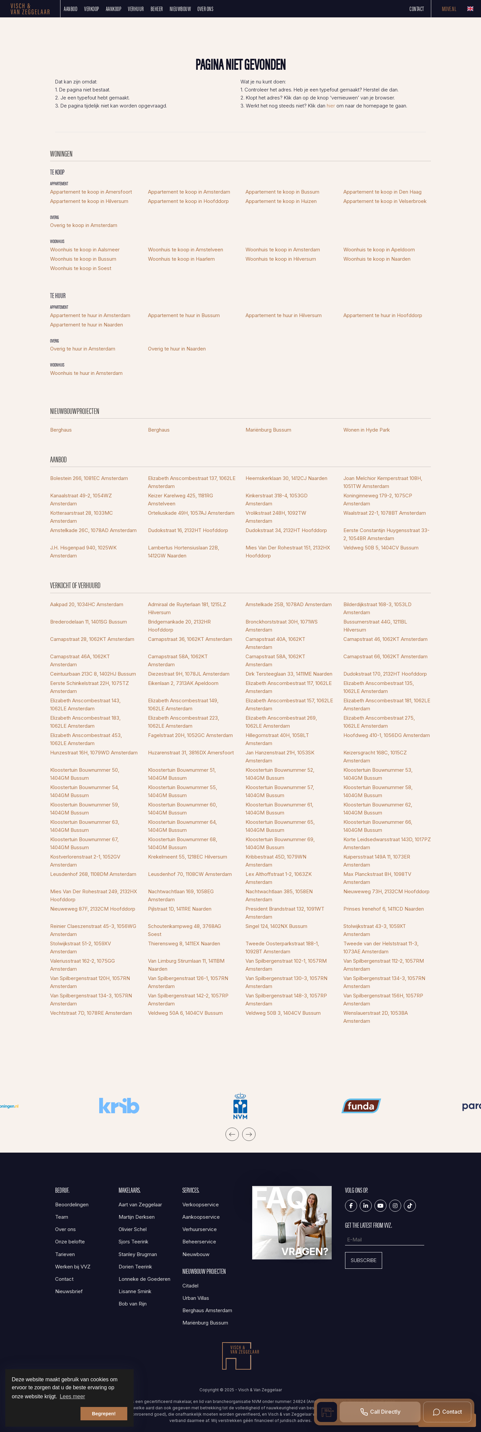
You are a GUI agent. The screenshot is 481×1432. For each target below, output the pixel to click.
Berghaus (61, 430)
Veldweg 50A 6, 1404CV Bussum (185, 1013)
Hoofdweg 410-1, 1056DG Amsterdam (386, 735)
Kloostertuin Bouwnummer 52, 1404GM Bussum (280, 774)
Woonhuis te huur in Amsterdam (86, 373)
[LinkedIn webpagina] (366, 1206)
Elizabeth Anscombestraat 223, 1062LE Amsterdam (183, 722)
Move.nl (449, 8)
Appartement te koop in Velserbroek (385, 201)
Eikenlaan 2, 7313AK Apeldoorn (183, 683)
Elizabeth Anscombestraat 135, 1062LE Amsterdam (378, 687)
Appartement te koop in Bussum (282, 192)
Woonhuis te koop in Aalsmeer (85, 249)
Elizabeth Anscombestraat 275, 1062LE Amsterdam (379, 722)
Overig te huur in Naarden (177, 348)
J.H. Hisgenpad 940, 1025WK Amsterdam (83, 551)
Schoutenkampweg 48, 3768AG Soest (184, 930)
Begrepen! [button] (104, 1413)
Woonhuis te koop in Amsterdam (283, 249)
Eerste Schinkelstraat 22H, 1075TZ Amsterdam (89, 687)
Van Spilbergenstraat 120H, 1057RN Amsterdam (90, 982)
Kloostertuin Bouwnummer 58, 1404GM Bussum (378, 791)
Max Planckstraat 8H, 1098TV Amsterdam (377, 878)
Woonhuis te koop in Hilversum (281, 259)
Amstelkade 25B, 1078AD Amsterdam (289, 604)
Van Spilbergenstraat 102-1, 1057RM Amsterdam (286, 965)
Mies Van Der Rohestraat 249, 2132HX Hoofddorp (93, 895)
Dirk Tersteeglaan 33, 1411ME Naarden (289, 674)
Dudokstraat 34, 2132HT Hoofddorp (286, 530)
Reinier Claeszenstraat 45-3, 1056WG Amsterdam (93, 930)
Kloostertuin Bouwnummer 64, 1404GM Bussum (182, 826)
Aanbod (70, 8)
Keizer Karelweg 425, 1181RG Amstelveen (180, 499)
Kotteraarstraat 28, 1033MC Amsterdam (81, 517)
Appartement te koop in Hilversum (89, 201)
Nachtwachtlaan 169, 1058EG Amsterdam (181, 895)
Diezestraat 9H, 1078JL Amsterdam (188, 674)
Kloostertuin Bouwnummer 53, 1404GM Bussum (378, 774)
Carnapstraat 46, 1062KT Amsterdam (385, 639)
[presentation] (232, 1134)
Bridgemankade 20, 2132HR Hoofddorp (179, 626)
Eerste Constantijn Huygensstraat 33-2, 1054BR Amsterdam (386, 534)
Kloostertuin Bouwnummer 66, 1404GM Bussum (377, 826)
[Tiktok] (410, 1206)
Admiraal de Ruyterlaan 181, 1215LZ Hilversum (187, 608)
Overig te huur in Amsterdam (82, 348)
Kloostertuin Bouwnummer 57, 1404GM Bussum (280, 791)
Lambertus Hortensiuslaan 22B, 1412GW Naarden (183, 551)
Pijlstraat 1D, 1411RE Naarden (179, 909)
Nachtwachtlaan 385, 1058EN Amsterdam (279, 895)
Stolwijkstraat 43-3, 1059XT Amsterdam (374, 930)
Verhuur (136, 8)
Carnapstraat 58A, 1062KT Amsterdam (178, 660)
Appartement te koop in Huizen (281, 201)
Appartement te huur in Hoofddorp (382, 315)
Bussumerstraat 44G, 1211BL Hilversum (375, 626)
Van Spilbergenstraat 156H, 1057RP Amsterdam (383, 999)
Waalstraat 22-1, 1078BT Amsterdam (384, 513)
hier (331, 105)
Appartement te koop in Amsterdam (189, 192)
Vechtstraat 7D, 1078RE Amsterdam (91, 1013)
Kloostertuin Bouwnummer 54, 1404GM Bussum (84, 791)
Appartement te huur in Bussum (184, 315)
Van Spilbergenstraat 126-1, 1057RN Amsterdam (188, 982)
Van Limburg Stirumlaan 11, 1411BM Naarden (186, 965)
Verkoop (91, 8)
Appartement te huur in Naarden (86, 324)
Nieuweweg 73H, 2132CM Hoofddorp (386, 891)
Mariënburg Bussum (268, 430)
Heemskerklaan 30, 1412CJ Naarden (286, 478)
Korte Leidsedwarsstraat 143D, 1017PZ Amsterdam (387, 843)
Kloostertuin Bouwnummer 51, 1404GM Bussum (182, 774)
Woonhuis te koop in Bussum (83, 259)
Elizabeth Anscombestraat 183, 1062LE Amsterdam (85, 722)
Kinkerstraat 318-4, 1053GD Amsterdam (277, 499)
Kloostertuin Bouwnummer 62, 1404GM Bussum (377, 808)
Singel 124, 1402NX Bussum (276, 926)
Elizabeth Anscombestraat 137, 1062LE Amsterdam (191, 482)
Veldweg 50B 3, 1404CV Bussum (283, 1013)
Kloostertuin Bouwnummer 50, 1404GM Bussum (84, 774)
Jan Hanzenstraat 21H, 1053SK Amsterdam (280, 756)
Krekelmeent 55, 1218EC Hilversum (187, 857)
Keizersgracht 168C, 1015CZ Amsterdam (375, 756)
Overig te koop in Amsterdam (83, 225)
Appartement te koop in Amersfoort (91, 192)
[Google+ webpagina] (395, 1206)
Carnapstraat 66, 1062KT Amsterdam (385, 656)
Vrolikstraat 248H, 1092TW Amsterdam (276, 517)
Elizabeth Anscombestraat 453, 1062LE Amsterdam (86, 739)
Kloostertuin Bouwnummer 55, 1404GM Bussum (182, 791)
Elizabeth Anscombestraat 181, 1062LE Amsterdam (386, 704)
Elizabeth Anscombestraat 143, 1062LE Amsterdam (85, 704)
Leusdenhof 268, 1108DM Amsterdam (93, 874)
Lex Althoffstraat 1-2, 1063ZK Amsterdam (279, 878)
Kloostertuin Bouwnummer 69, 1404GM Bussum (280, 843)
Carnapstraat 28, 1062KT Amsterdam (92, 639)
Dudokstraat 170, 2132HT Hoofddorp (385, 674)
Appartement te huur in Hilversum (284, 315)
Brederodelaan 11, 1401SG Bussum (88, 622)
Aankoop (114, 8)
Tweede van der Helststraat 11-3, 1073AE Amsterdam (381, 947)
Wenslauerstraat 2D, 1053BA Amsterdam (375, 1017)
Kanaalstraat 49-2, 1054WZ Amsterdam (81, 499)
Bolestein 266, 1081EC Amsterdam (89, 478)
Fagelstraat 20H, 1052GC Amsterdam (190, 735)
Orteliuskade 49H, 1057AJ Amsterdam (191, 513)
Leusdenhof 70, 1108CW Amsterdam (190, 874)
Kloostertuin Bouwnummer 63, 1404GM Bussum (84, 826)
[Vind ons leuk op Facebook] (351, 1206)
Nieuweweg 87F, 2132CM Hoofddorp (92, 909)
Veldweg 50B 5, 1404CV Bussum (381, 547)
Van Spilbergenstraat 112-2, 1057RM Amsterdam (383, 965)
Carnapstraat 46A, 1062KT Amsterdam (80, 660)
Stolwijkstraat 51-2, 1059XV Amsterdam (80, 947)
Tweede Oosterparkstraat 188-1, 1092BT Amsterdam (282, 947)
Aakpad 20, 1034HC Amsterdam (86, 604)
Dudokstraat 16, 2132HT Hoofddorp (188, 530)
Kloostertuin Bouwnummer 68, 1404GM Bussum (182, 843)
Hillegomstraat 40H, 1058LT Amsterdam (277, 739)
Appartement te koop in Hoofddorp (188, 201)
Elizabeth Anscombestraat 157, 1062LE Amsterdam (289, 704)
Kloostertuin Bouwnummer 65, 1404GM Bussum (280, 826)
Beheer (157, 8)
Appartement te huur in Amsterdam (90, 315)
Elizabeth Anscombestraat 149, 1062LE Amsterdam (183, 704)
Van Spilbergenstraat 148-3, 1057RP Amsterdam (286, 999)
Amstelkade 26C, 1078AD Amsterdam (93, 530)
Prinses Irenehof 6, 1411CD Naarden (383, 909)
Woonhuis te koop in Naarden (377, 259)
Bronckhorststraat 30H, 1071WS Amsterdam (282, 626)
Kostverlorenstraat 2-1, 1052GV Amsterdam (85, 861)
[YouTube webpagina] (380, 1206)
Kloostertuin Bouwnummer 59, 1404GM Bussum (84, 808)
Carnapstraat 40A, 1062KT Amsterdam (275, 643)
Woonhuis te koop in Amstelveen (185, 249)
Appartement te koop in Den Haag (382, 192)
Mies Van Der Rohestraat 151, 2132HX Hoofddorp (288, 551)
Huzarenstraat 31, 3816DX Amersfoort (191, 752)
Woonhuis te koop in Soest (80, 268)
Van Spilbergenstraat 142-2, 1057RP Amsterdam (188, 999)
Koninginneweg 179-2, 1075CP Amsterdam (377, 499)
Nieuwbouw (180, 8)
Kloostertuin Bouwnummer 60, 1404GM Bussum (182, 808)
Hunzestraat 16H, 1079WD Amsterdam (94, 752)
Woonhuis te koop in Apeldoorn (379, 249)
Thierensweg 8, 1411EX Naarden (184, 943)
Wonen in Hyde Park (366, 430)
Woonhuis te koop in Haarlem (181, 259)
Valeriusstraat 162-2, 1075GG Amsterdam (82, 965)
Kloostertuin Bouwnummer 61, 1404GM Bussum (279, 808)
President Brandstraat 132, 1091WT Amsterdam (285, 913)
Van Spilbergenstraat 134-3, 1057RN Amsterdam (384, 982)
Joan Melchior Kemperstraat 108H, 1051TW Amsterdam (382, 482)
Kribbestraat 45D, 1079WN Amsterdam (276, 861)
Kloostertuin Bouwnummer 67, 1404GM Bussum (84, 843)
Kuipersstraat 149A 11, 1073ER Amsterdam (376, 861)
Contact (417, 8)
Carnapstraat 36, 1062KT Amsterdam (190, 639)
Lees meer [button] (72, 1396)
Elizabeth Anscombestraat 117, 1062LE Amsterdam (289, 687)
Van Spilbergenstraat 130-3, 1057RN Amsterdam (286, 982)
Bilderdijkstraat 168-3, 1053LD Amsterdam (377, 608)
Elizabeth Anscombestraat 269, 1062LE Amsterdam (281, 722)
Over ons (205, 8)
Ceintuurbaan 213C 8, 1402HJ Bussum (93, 674)
